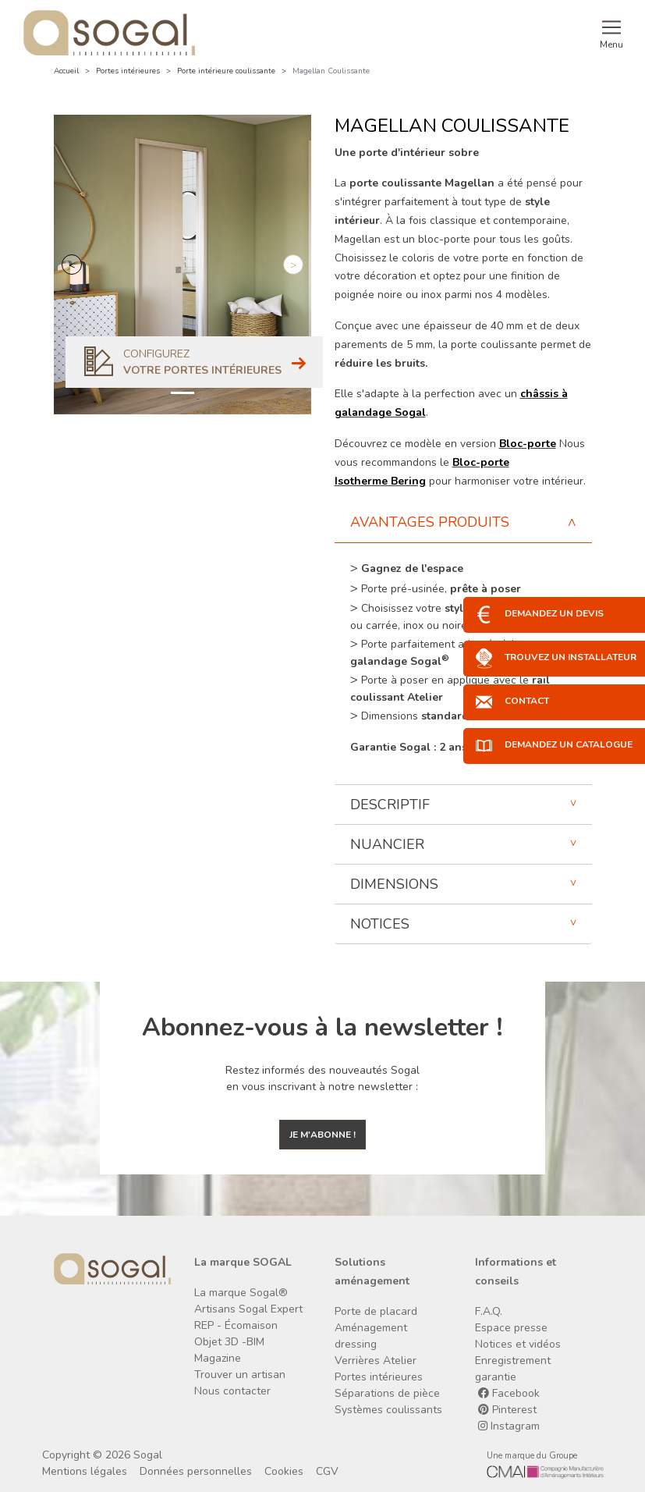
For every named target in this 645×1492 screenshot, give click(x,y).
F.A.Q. (488, 1311)
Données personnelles (196, 1471)
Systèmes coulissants (388, 1409)
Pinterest (507, 1409)
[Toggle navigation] (611, 33)
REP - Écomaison (236, 1325)
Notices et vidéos (518, 1344)
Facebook (509, 1393)
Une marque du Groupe (532, 1456)
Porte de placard (376, 1311)
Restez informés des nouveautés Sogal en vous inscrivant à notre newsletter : (322, 1078)
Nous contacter (232, 1391)
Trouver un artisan (239, 1374)
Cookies (283, 1471)
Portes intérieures (128, 71)
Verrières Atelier (375, 1360)
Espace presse (511, 1327)
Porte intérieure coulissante (226, 71)
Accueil (66, 71)
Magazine (217, 1358)
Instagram (509, 1426)
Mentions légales (84, 1471)
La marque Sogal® (241, 1292)
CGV (327, 1471)
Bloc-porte (527, 443)
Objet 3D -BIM (229, 1341)
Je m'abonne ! (322, 1134)
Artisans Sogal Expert (248, 1309)
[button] (72, 264)
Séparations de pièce (387, 1393)
